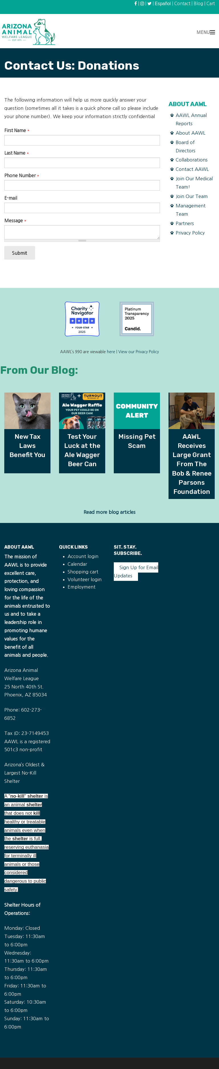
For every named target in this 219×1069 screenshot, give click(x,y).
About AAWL (190, 133)
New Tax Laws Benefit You (27, 446)
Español (163, 3)
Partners (185, 223)
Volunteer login (85, 579)
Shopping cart (83, 571)
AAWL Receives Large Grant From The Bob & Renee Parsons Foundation (192, 464)
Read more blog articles (109, 512)
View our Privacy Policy (138, 352)
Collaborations (192, 159)
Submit (19, 253)
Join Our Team (192, 196)
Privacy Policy (190, 233)
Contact (182, 3)
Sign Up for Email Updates (136, 571)
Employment (82, 587)
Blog (198, 3)
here (111, 352)
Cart (210, 3)
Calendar (77, 564)
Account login (83, 556)
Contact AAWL (192, 169)
